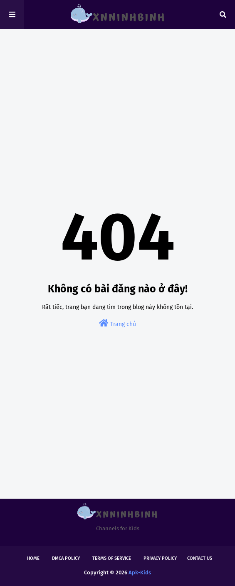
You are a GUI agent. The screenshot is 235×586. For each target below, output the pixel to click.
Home (33, 558)
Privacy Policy (160, 558)
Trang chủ (117, 323)
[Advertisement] (117, 100)
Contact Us (199, 558)
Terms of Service (111, 558)
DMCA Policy (66, 558)
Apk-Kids (140, 572)
